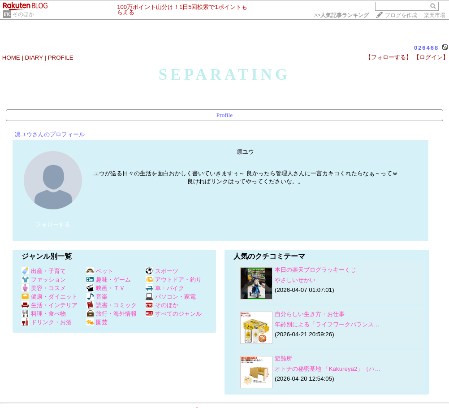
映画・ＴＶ (105, 288)
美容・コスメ (44, 288)
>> (341, 15)
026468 (426, 47)
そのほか (23, 14)
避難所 (283, 358)
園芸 (97, 322)
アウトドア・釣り (174, 279)
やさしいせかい (295, 280)
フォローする (52, 224)
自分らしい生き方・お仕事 (310, 314)
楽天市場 (434, 15)
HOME (11, 57)
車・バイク (165, 288)
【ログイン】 (431, 57)
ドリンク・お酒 (47, 322)
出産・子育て (44, 271)
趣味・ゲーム (108, 279)
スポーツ (162, 271)
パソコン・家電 (171, 296)
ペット (99, 271)
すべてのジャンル (174, 313)
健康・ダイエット (50, 296)
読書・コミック (111, 305)
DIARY (34, 57)
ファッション (44, 279)
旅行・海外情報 (111, 313)
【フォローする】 (388, 57)
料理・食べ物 (44, 313)
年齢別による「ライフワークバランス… (327, 324)
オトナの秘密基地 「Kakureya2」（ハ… (328, 368)
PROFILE (60, 57)
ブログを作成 (401, 15)
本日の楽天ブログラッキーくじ (315, 269)
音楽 (97, 296)
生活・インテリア (50, 305)
